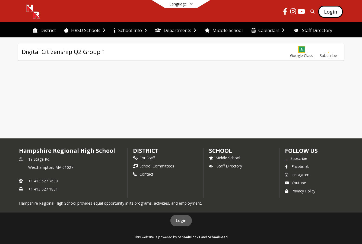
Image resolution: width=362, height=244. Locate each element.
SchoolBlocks (189, 237)
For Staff (144, 157)
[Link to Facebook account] (285, 12)
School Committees (153, 166)
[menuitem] (44, 30)
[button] (301, 52)
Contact (143, 174)
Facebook (297, 166)
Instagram (297, 174)
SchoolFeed (218, 237)
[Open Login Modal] (330, 12)
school (220, 150)
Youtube (295, 182)
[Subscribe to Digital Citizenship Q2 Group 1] (328, 52)
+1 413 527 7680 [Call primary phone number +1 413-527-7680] (43, 180)
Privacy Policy (300, 191)
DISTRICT (145, 150)
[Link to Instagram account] (293, 12)
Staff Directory (225, 166)
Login (181, 220)
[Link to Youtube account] (301, 12)
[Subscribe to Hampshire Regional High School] (296, 158)
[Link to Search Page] (311, 11)
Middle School (224, 157)
